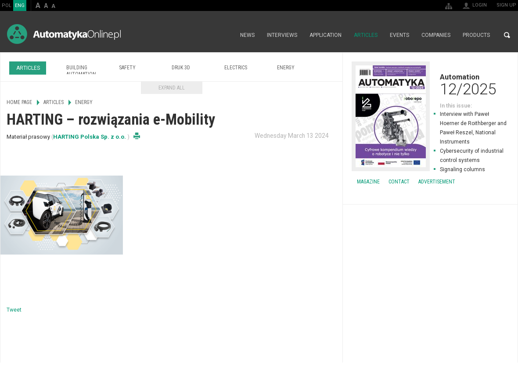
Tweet (14, 310)
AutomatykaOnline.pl (64, 34)
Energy (286, 68)
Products (476, 35)
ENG (20, 5)
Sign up (506, 5)
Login (479, 5)
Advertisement (436, 182)
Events (399, 35)
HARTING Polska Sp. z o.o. (90, 136)
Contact (399, 182)
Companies (435, 35)
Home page (224, 35)
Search (507, 35)
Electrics (235, 68)
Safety (127, 68)
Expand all (171, 88)
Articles (366, 35)
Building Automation (81, 71)
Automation (430, 84)
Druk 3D (181, 68)
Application (325, 35)
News (247, 35)
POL (6, 5)
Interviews (282, 35)
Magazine (368, 182)
